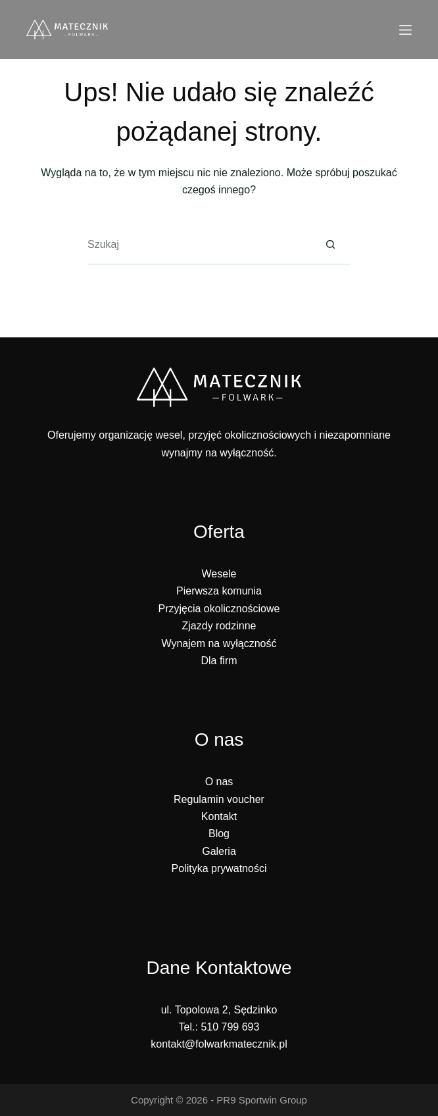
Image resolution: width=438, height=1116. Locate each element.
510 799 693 (230, 1026)
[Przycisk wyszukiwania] (331, 245)
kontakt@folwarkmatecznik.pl (219, 1044)
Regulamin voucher (219, 799)
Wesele (218, 573)
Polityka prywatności (219, 868)
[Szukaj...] (199, 245)
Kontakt (219, 816)
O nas (219, 781)
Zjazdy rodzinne (219, 625)
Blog (219, 833)
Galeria (219, 851)
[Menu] (405, 30)
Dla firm (219, 660)
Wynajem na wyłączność (218, 643)
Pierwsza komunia (219, 590)
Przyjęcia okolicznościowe (219, 608)
